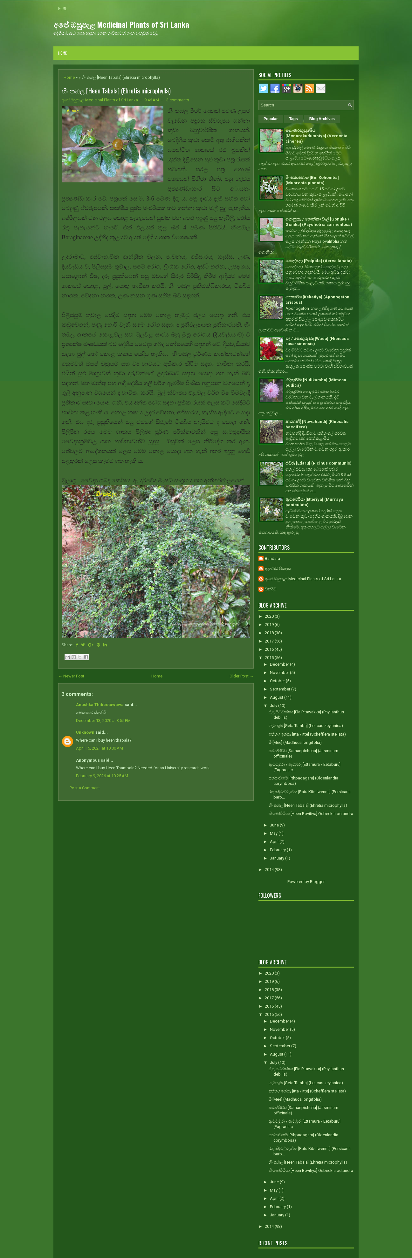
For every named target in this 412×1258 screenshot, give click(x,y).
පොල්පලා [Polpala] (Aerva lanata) (318, 260)
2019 (270, 624)
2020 (270, 616)
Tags (293, 119)
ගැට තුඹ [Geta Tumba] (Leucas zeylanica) (306, 725)
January (277, 858)
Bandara (272, 558)
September (280, 689)
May (274, 833)
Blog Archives (322, 119)
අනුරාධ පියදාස (278, 568)
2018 (270, 632)
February (278, 849)
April (274, 841)
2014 (270, 869)
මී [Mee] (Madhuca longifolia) (295, 742)
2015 (270, 657)
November (280, 672)
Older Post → (242, 676)
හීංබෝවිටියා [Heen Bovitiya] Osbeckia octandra (311, 813)
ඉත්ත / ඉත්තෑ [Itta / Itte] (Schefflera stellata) (307, 734)
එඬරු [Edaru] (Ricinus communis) (318, 463)
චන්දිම (270, 589)
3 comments (177, 100)
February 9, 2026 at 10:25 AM (102, 775)
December (280, 664)
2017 (270, 641)
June (275, 825)
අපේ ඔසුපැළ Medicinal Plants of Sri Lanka (121, 24)
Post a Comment (85, 787)
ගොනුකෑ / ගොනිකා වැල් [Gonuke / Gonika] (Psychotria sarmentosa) (318, 222)
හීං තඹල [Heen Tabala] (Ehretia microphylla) (116, 90)
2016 (270, 649)
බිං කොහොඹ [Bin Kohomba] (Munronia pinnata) (312, 180)
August (277, 697)
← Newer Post (71, 676)
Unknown (85, 732)
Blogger (317, 881)
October (278, 680)
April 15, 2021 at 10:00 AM (99, 748)
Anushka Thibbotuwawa (100, 704)
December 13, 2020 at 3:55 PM (103, 720)
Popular (271, 119)
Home (62, 8)
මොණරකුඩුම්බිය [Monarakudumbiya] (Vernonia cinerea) (316, 136)
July (274, 705)
